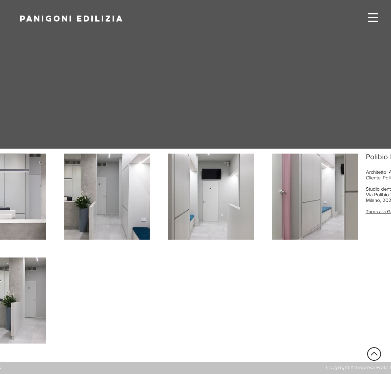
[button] (373, 17)
